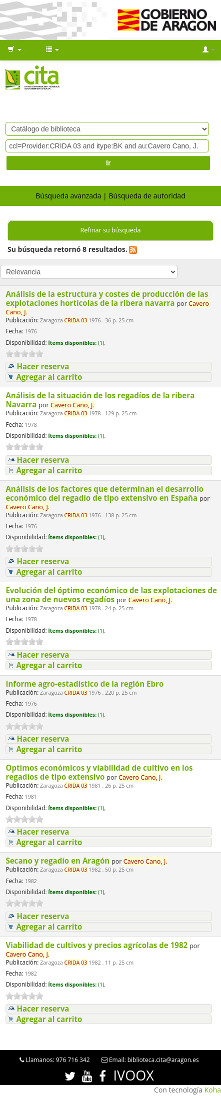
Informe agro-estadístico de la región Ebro (86, 684)
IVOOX (134, 1075)
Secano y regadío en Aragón (59, 861)
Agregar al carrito (49, 377)
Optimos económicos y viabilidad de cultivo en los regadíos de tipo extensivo (99, 772)
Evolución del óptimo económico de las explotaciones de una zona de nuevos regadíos (111, 594)
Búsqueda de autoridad (146, 195)
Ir (108, 163)
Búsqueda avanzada (68, 195)
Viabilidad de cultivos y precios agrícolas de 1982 (98, 945)
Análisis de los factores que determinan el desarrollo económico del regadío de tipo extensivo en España (105, 493)
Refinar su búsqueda (110, 230)
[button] (14, 50)
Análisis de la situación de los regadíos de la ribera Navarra (100, 399)
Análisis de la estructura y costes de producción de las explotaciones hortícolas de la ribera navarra (107, 298)
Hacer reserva (42, 366)
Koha (212, 1090)
